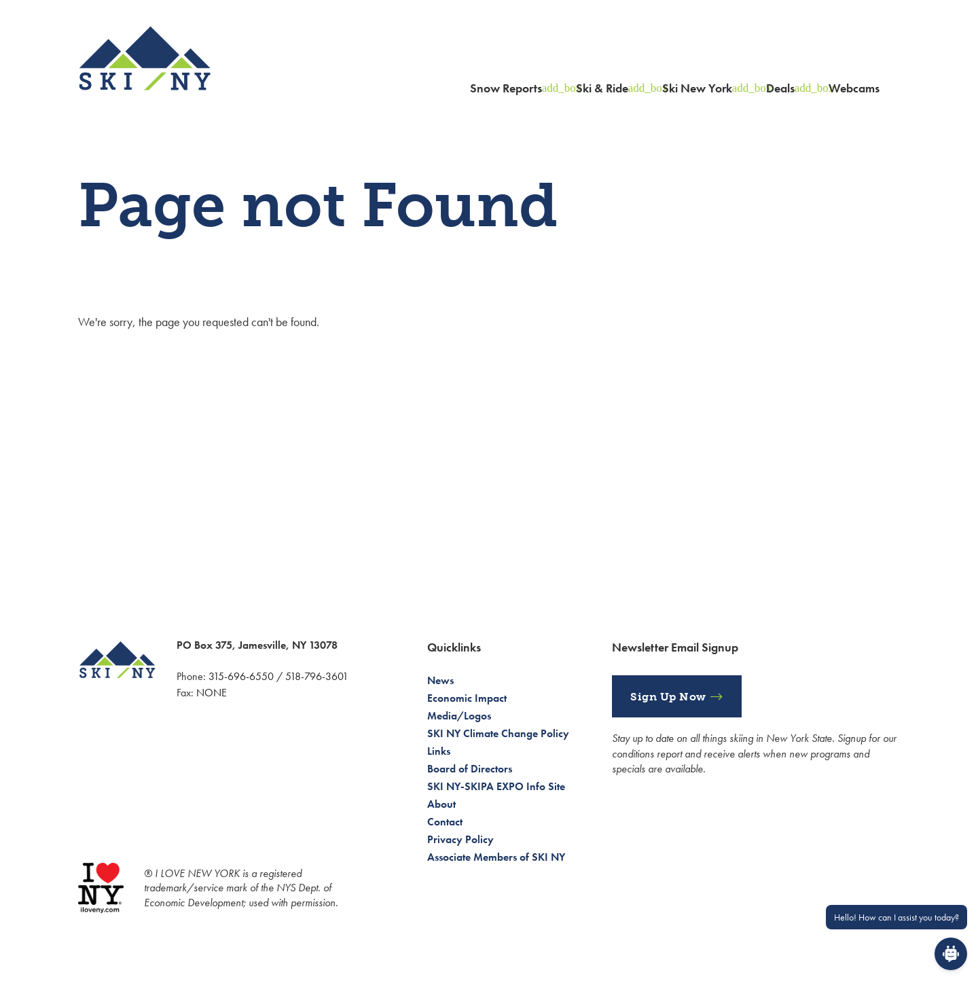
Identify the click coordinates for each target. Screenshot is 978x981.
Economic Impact (467, 698)
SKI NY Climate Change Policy (498, 733)
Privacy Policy (460, 839)
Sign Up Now (668, 696)
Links (438, 751)
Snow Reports (506, 88)
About (441, 804)
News (440, 680)
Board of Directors (469, 769)
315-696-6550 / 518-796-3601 (278, 676)
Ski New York (697, 88)
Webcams (854, 88)
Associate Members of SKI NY (496, 857)
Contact (445, 822)
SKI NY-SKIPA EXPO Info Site (496, 786)
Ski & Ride (602, 88)
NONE (211, 692)
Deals (780, 88)
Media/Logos (459, 716)
